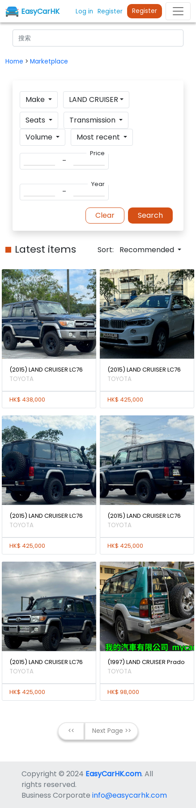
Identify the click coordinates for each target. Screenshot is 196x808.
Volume (40, 137)
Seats (36, 120)
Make (36, 99)
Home (15, 61)
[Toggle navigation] (178, 11)
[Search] (98, 38)
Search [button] (150, 215)
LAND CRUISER (93, 99)
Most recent (99, 137)
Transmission (93, 120)
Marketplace (49, 61)
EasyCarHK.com (113, 774)
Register (144, 11)
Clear (105, 215)
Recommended (147, 250)
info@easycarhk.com (129, 795)
